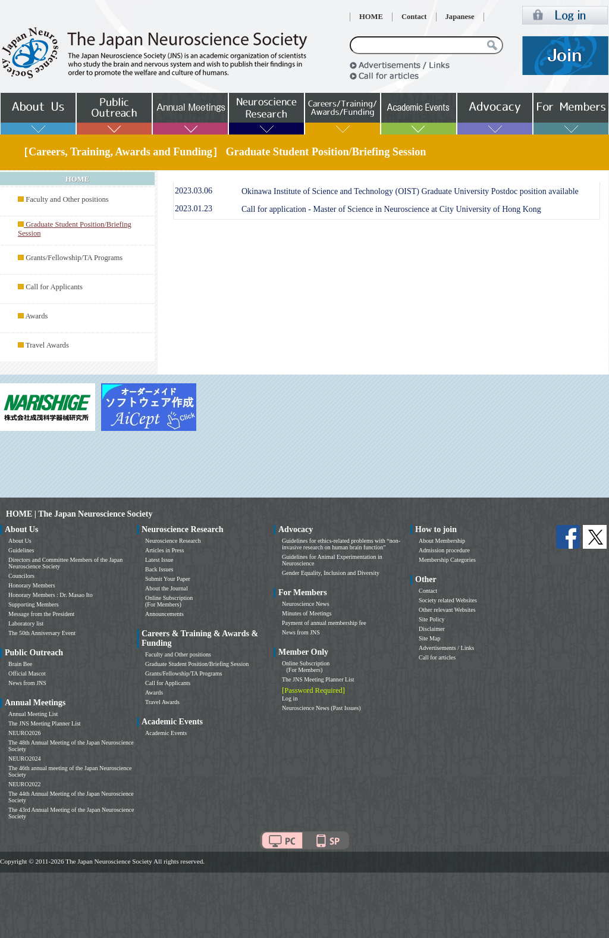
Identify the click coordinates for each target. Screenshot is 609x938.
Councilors (21, 576)
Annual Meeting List (33, 714)
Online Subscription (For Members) (169, 601)
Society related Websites (448, 600)
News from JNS (27, 683)
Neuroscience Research (173, 540)
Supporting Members (33, 604)
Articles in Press (164, 550)
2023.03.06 (193, 190)
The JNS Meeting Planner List (44, 723)
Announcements (164, 614)
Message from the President (41, 614)
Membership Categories (447, 559)
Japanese (460, 16)
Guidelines (21, 550)
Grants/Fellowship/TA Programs (74, 258)
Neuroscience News (305, 604)
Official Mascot (27, 673)
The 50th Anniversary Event (42, 633)
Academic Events (166, 733)
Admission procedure (444, 550)
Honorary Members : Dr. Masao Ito (50, 595)
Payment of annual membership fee (324, 623)
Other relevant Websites (447, 609)
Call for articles (437, 657)
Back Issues (159, 569)
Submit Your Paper (167, 579)
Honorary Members (31, 585)
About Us (20, 540)
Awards (36, 316)
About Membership (442, 540)
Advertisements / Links (446, 648)
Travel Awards (47, 345)
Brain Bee (20, 664)
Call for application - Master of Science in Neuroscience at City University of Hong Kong (391, 209)
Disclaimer (432, 629)
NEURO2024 (24, 758)
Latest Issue (159, 559)
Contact (414, 16)
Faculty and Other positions (67, 199)
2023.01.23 (193, 208)
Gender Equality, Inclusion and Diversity (330, 573)
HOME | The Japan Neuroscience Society (79, 513)
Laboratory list (25, 623)
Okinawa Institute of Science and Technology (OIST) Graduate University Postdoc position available (410, 191)
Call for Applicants (54, 287)
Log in (289, 698)
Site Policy (432, 619)
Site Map (429, 638)
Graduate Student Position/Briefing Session (197, 664)
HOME (371, 16)
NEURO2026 (24, 733)
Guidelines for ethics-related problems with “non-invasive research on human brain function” (341, 544)
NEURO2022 (24, 784)
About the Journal (166, 588)
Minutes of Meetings (306, 613)
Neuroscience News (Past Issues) (321, 708)
